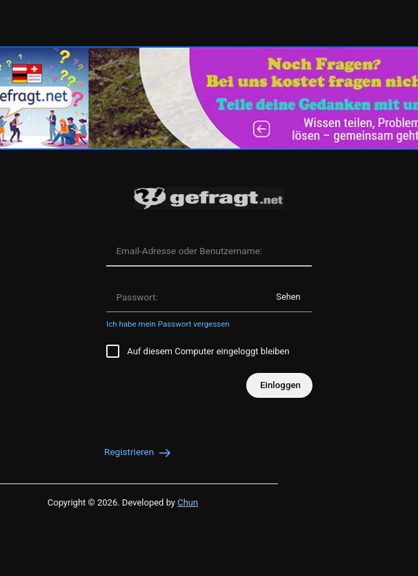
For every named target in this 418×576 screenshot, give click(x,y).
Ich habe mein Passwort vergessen (168, 324)
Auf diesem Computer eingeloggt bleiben (198, 351)
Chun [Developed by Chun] (187, 502)
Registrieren (138, 451)
